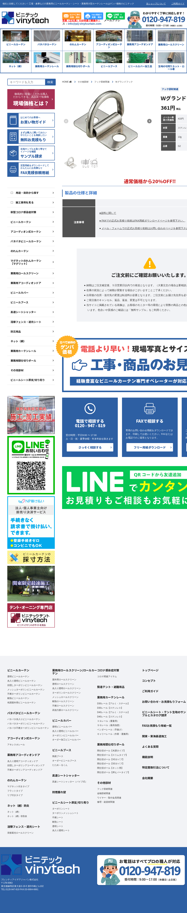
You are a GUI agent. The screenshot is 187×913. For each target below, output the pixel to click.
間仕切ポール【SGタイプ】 (110, 763)
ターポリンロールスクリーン (66, 692)
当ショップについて (156, 3)
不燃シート (57, 817)
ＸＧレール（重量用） (108, 721)
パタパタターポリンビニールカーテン (26, 723)
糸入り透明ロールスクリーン (66, 688)
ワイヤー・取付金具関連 (109, 797)
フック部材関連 (104, 789)
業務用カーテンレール (23, 351)
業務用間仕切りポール (23, 360)
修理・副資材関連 (106, 802)
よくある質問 (150, 746)
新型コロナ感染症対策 (23, 212)
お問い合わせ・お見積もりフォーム (164, 702)
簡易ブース (57, 756)
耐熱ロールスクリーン (63, 701)
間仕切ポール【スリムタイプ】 (112, 755)
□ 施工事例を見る (22, 202)
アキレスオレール (16, 744)
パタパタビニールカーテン (26, 241)
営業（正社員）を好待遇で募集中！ (81, 20)
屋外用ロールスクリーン (64, 679)
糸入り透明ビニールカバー (65, 731)
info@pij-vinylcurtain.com (84, 23)
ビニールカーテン (21, 222)
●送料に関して (107, 212)
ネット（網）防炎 (18, 805)
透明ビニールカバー (62, 726)
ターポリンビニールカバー (65, 735)
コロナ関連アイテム (107, 676)
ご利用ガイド (177, 3)
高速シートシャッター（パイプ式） (69, 781)
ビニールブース (19, 302)
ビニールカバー (19, 292)
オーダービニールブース (64, 760)
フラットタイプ (15, 791)
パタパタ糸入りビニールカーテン (23, 719)
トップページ (150, 670)
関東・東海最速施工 (154, 736)
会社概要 (147, 778)
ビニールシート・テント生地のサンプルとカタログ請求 (164, 713)
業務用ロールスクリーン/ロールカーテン (74, 671)
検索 (50, 82)
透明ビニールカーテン (18, 676)
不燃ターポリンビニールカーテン (23, 694)
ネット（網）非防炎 (17, 816)
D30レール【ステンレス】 (110, 708)
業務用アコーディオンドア (26, 283)
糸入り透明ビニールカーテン (21, 681)
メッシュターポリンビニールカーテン (26, 689)
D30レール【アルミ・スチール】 (113, 703)
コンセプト (149, 681)
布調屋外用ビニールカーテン (21, 702)
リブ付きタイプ (15, 795)
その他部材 (17, 370)
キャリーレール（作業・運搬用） (113, 734)
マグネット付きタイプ (18, 786)
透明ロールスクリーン (63, 684)
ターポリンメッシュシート (65, 813)
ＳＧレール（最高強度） (109, 725)
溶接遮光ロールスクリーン (20, 833)
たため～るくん (60, 765)
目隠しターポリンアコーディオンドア (26, 765)
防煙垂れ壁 (59, 792)
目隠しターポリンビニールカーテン (24, 685)
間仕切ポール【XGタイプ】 (110, 759)
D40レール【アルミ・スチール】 (113, 712)
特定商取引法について (155, 767)
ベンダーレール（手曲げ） (110, 729)
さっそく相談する (90, 447)
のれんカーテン (19, 251)
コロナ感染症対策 (108, 670)
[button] (149, 121)
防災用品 (16, 331)
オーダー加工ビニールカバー (66, 739)
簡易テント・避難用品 (111, 687)
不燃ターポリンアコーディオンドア (24, 770)
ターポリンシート (61, 808)
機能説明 (147, 757)
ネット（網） (18, 341)
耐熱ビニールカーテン (18, 698)
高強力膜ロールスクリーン (65, 710)
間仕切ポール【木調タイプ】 (111, 750)
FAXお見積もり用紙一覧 (157, 725)
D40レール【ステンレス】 (110, 716)
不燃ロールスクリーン (63, 705)
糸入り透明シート (61, 830)
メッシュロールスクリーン (65, 697)
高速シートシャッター (23, 312)
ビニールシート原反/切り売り (28, 380)
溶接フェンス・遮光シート (26, 322)
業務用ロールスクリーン (25, 273)
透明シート (57, 826)
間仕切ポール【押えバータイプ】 (113, 772)
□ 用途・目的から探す (25, 193)
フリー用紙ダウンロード (150, 447)
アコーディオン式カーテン (26, 231)
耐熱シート (57, 822)
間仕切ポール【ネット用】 (110, 768)
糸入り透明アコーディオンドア (22, 761)
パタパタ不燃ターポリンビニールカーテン (28, 728)
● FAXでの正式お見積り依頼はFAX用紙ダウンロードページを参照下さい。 (142, 220)
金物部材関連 (103, 793)
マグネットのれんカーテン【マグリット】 (26, 262)
